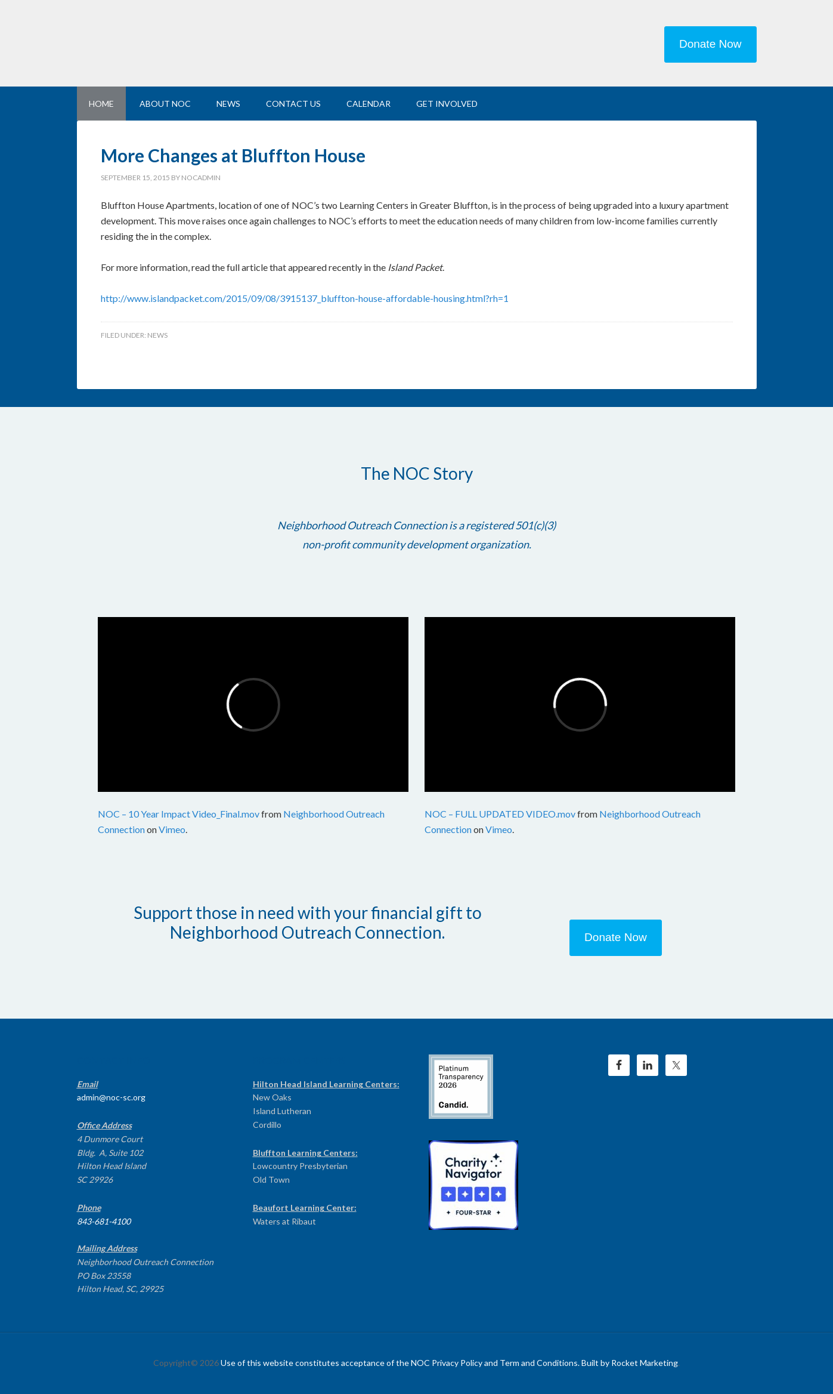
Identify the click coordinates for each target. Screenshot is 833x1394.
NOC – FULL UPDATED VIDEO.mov (500, 813)
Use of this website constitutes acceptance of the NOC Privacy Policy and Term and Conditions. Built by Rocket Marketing (449, 1363)
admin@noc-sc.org (111, 1097)
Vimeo (172, 829)
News (157, 335)
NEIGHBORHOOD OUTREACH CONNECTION (178, 42)
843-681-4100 (104, 1221)
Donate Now (710, 44)
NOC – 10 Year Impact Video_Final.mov (178, 813)
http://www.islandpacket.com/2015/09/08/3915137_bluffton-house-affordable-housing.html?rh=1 (305, 298)
